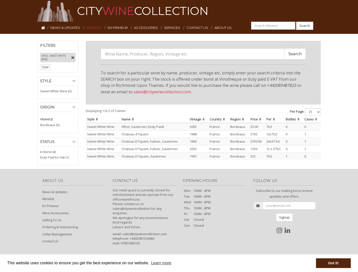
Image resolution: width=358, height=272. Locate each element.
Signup (284, 217)
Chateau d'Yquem (135, 134)
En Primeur (50, 206)
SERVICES (172, 28)
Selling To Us (51, 220)
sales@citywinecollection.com (162, 92)
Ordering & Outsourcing (60, 227)
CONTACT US (197, 28)
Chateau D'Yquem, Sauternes (144, 156)
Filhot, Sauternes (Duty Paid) (143, 126)
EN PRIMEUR (118, 28)
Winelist (48, 199)
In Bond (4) (48, 152)
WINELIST (94, 28)
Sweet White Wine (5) (56, 91)
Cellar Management (57, 234)
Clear (45, 67)
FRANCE (46, 119)
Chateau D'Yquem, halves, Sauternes (150, 141)
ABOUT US (223, 28)
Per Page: (297, 111)
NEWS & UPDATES (65, 28)
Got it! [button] (333, 263)
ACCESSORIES (146, 28)
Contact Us (50, 241)
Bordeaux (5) (49, 125)
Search (304, 25)
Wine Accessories (55, 213)
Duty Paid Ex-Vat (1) (54, 157)
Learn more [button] (161, 263)
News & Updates (54, 192)
